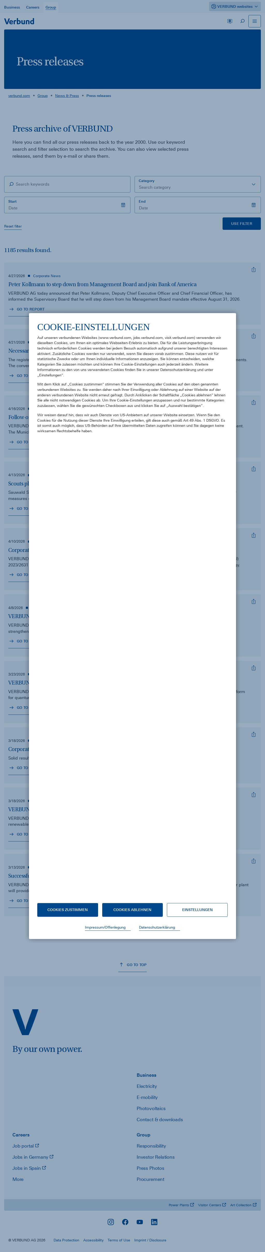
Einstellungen (197, 910)
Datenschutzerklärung (157, 927)
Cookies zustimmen (67, 910)
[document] (132, 608)
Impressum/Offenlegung (105, 927)
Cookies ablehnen (132, 910)
